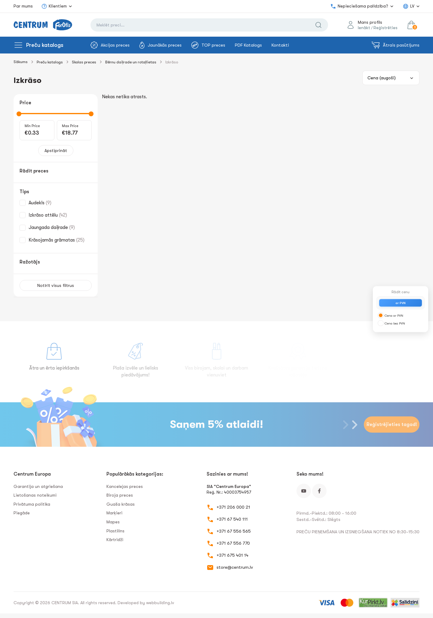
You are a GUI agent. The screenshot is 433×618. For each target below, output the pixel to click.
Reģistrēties (385, 27)
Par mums (23, 6)
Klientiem (54, 6)
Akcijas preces (110, 45)
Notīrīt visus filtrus (55, 285)
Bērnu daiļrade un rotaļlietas (130, 62)
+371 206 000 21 (233, 507)
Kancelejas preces (124, 486)
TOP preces (208, 45)
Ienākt (364, 27)
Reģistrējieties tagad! (392, 424)
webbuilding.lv (160, 602)
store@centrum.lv (234, 567)
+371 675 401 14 (232, 555)
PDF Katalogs (248, 45)
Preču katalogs (44, 45)
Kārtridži (114, 539)
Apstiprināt (56, 150)
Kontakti (280, 45)
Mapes (113, 521)
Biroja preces (119, 495)
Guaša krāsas (120, 504)
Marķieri (114, 512)
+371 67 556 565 (233, 531)
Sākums (21, 61)
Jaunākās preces (160, 45)
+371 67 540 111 (232, 519)
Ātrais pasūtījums (395, 45)
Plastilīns (115, 530)
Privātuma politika (32, 504)
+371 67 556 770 (233, 543)
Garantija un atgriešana (38, 486)
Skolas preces (84, 62)
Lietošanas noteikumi (35, 495)
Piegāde (22, 512)
